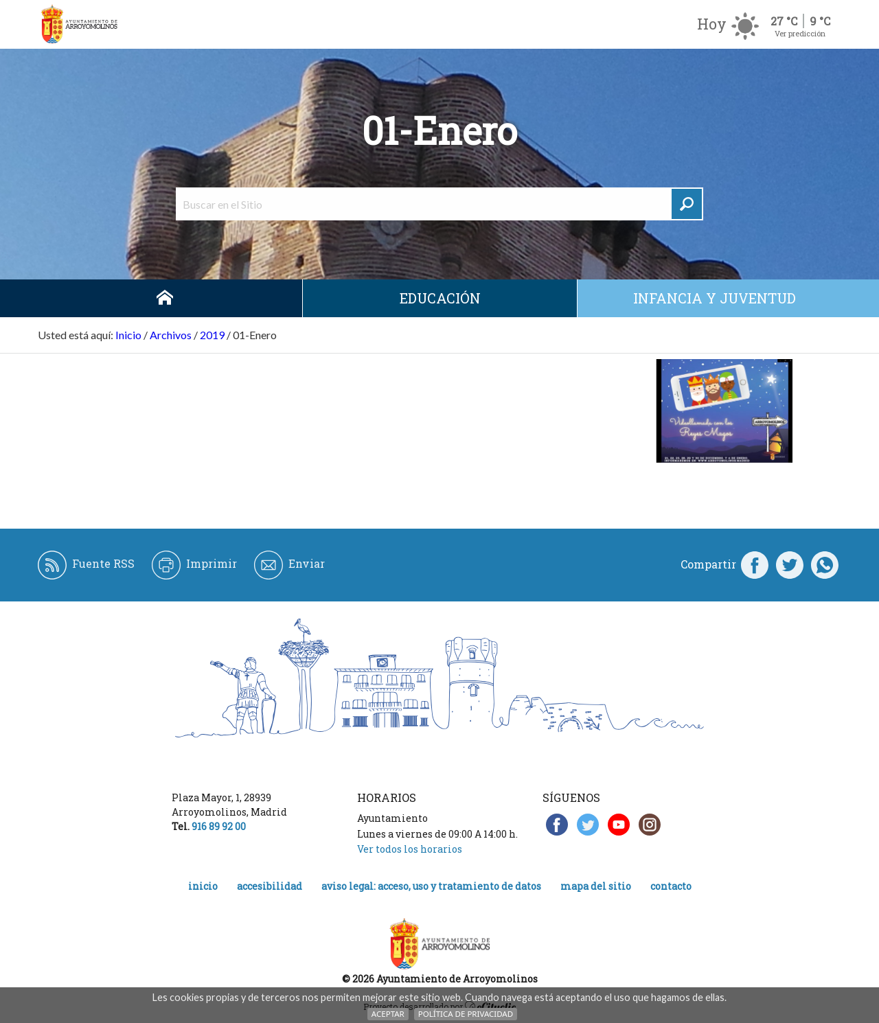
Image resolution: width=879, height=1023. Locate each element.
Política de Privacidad (465, 1014)
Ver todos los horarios (409, 848)
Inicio (164, 298)
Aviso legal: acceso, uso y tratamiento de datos (431, 886)
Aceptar (388, 1014)
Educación (440, 298)
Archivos (171, 334)
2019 (212, 334)
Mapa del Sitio (595, 886)
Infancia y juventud (714, 298)
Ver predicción (800, 33)
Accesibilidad (269, 886)
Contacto (671, 886)
